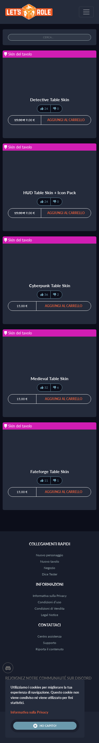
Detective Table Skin (49, 99)
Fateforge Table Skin (49, 471)
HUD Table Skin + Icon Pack (49, 192)
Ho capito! (44, 726)
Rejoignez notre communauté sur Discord (48, 678)
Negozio (49, 568)
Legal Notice (49, 615)
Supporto (49, 643)
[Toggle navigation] (86, 12)
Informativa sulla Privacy (50, 596)
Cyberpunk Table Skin (49, 285)
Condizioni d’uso (49, 602)
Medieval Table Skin (49, 378)
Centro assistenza (49, 636)
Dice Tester (49, 574)
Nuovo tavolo (49, 561)
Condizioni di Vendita (49, 608)
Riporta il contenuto (50, 649)
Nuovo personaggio (49, 555)
